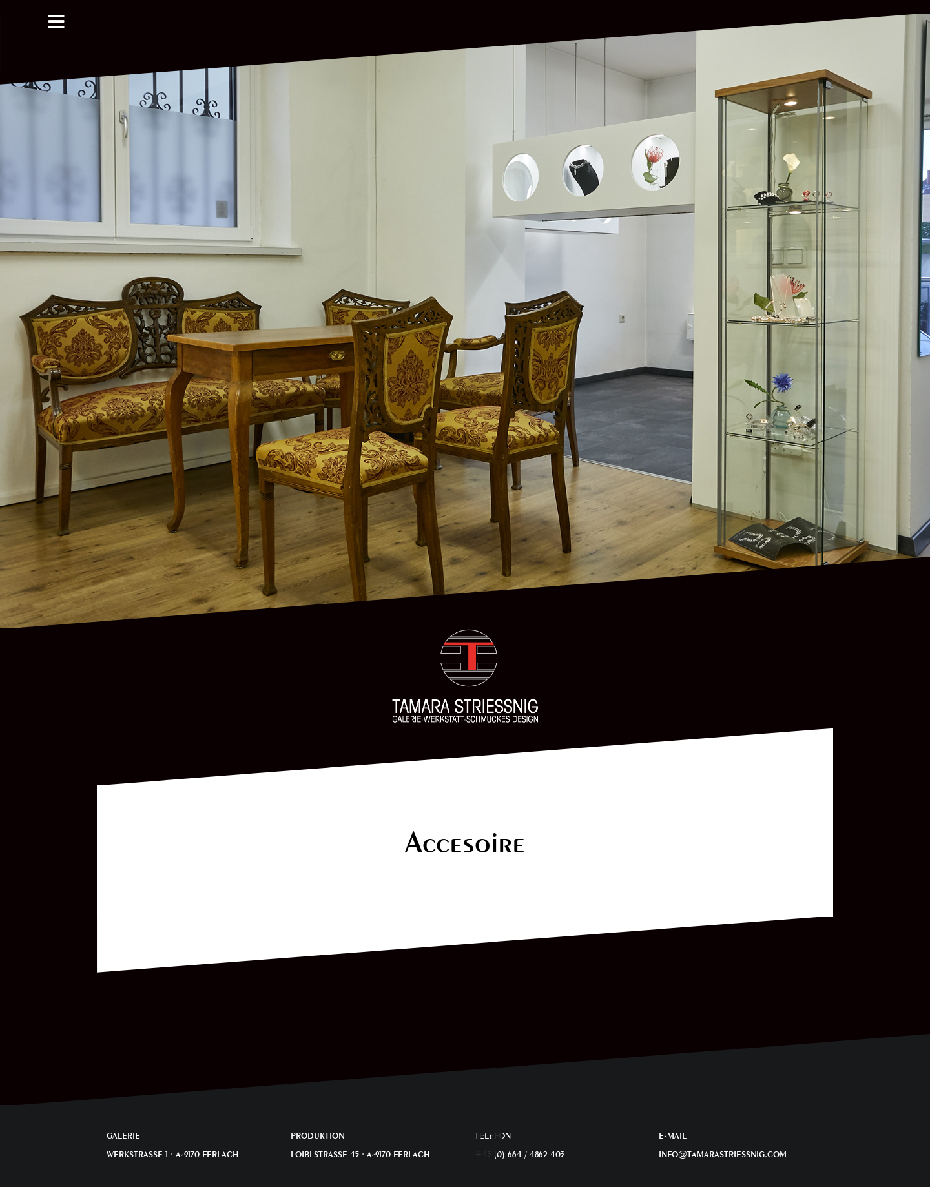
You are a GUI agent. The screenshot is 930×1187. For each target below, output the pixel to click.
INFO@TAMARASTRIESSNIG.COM (723, 1154)
